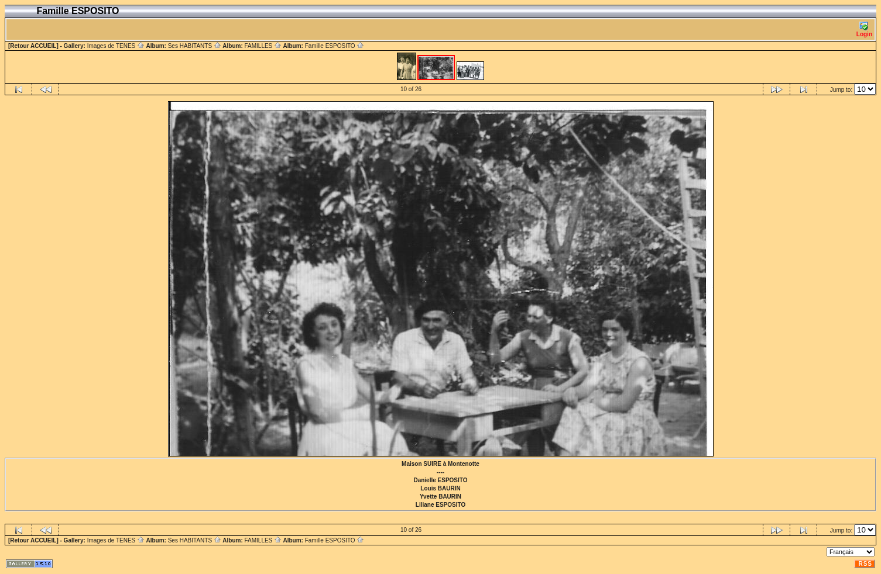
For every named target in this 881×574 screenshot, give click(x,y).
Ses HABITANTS (194, 46)
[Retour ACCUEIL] (33, 46)
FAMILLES (263, 46)
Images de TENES (116, 46)
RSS (865, 564)
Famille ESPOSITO (335, 46)
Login (864, 29)
